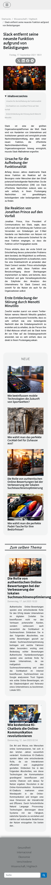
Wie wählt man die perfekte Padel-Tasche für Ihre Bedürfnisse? (24, 526)
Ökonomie (24, 857)
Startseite (6, 19)
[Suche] (22, 875)
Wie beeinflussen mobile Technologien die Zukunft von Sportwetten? (23, 399)
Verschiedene (24, 861)
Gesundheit (24, 847)
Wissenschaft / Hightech (25, 19)
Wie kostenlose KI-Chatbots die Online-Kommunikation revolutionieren (23, 730)
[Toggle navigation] (7, 4)
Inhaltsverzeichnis (17, 96)
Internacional (24, 852)
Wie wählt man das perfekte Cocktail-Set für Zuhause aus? (24, 440)
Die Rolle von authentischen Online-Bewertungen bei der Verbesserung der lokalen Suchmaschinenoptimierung (25, 483)
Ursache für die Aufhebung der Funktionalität (23, 101)
